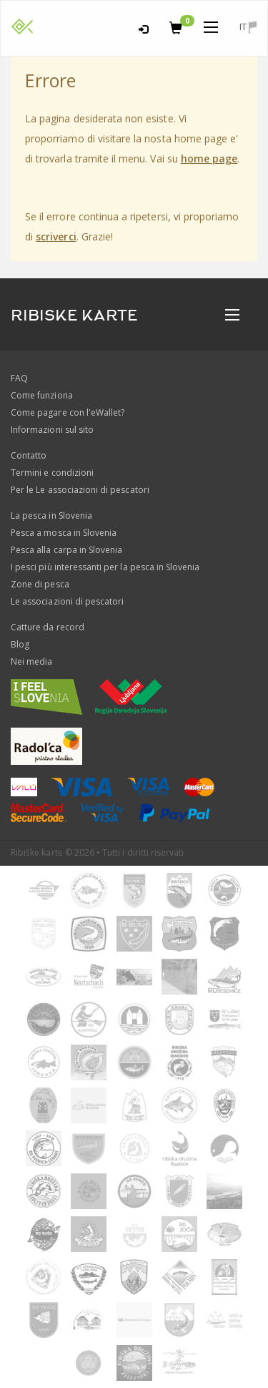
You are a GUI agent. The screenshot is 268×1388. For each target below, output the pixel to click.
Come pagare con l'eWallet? (67, 412)
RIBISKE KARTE (74, 315)
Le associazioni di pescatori (67, 601)
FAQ (19, 378)
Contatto (28, 455)
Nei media (31, 661)
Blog (20, 644)
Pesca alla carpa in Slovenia (66, 550)
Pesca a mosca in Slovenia (63, 533)
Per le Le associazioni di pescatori (80, 490)
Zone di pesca (40, 584)
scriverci (56, 236)
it (248, 27)
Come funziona (42, 395)
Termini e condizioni (52, 472)
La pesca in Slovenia (51, 515)
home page (209, 158)
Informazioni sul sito (52, 430)
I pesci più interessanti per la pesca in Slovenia (105, 567)
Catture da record (47, 627)
